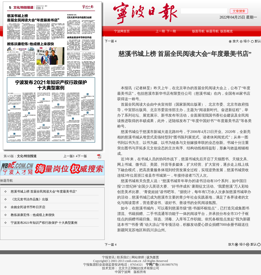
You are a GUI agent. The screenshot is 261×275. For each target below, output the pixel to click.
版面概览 (226, 31)
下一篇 (110, 41)
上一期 (160, 31)
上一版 (68, 156)
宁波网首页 (122, 31)
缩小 (245, 41)
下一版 (81, 156)
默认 (256, 41)
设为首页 (152, 257)
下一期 (171, 31)
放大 (234, 41)
